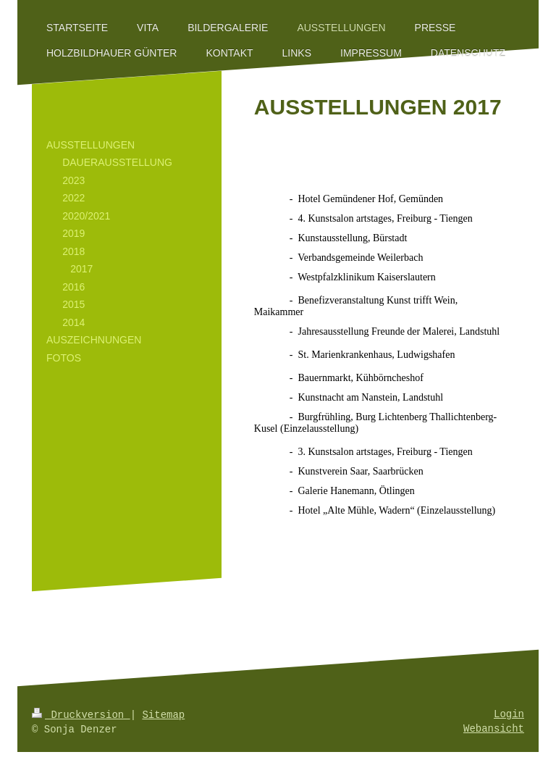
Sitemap (163, 715)
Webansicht (493, 729)
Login (509, 715)
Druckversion (81, 715)
